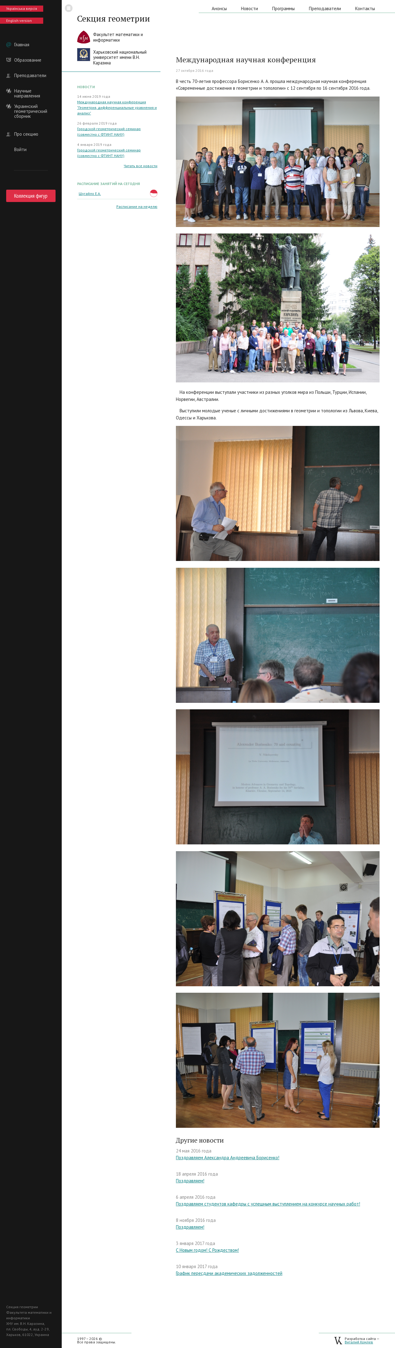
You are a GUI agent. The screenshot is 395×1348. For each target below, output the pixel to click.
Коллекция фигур (31, 195)
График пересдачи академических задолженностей (229, 1273)
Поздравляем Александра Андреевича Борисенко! (227, 1157)
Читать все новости (140, 165)
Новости (249, 8)
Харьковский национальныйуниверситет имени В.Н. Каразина (120, 57)
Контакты (365, 8)
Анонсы (219, 8)
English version (19, 20)
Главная (21, 44)
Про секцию (26, 134)
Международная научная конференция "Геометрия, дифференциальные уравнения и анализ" (117, 107)
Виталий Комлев (359, 1342)
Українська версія (21, 8)
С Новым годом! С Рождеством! (207, 1250)
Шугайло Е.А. (90, 193)
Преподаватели (30, 75)
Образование (27, 60)
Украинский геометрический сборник (30, 106)
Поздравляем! (190, 1181)
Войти (20, 149)
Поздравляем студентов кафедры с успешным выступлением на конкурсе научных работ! (268, 1204)
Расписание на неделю (136, 206)
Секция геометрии (113, 18)
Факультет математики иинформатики (118, 37)
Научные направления (27, 91)
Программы (283, 8)
